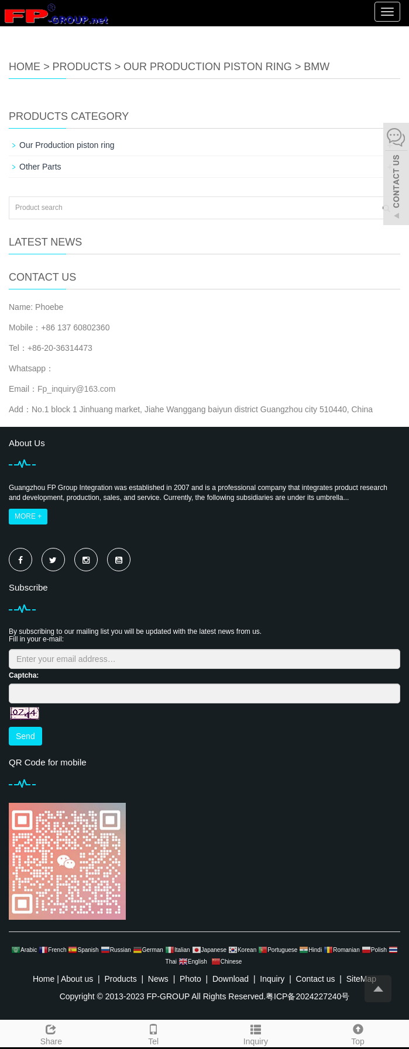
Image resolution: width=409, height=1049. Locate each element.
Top (358, 1033)
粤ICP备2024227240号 (307, 996)
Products (82, 67)
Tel (153, 1033)
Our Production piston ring (207, 67)
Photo (190, 979)
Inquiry (256, 1033)
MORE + (28, 516)
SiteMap (361, 979)
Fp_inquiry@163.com (76, 389)
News (158, 979)
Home (24, 67)
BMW (316, 67)
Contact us (315, 979)
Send (25, 736)
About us (77, 979)
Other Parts (40, 166)
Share (51, 1033)
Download (230, 979)
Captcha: (24, 675)
